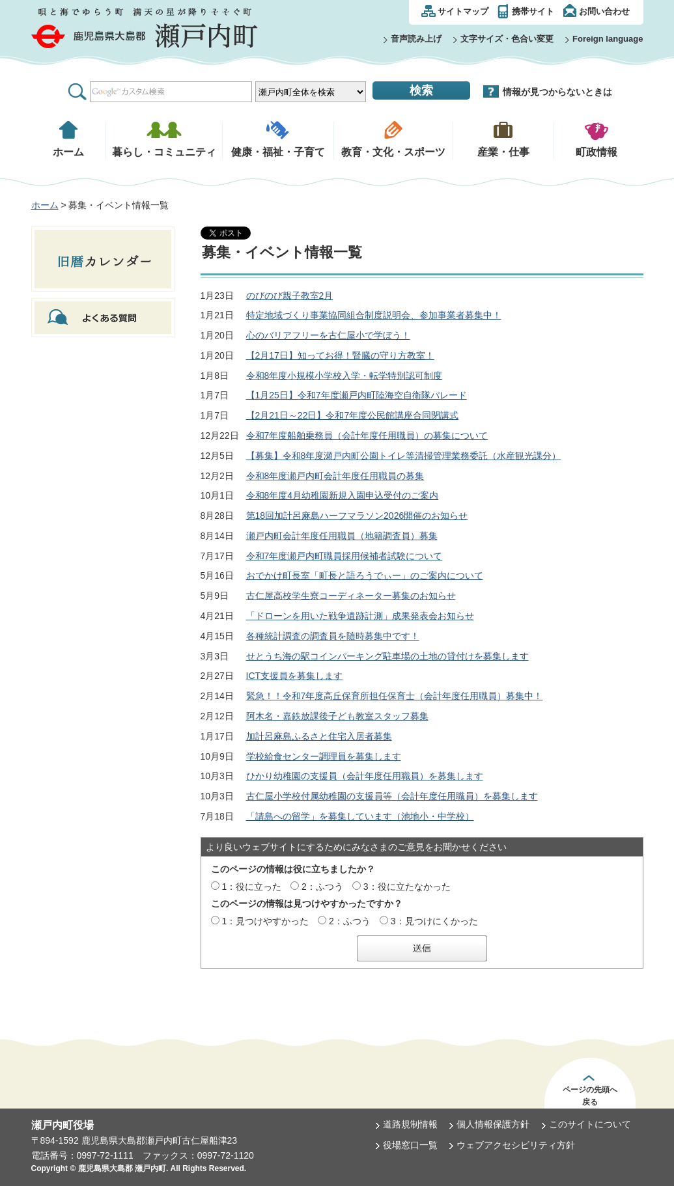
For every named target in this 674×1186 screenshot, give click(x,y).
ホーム (45, 205)
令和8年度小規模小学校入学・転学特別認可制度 (344, 375)
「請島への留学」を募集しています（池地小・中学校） (360, 816)
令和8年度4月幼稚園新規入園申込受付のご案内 (342, 495)
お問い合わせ (604, 11)
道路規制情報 (410, 1124)
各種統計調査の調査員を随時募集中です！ (332, 636)
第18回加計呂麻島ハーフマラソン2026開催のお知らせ (357, 515)
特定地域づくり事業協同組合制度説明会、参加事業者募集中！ (373, 315)
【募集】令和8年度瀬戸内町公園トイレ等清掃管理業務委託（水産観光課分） (403, 455)
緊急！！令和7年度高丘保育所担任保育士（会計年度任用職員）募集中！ (394, 696)
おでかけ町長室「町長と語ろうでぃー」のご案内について (364, 575)
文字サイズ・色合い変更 (507, 39)
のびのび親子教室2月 (289, 295)
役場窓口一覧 (410, 1145)
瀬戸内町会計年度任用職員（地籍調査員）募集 (342, 536)
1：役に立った (251, 886)
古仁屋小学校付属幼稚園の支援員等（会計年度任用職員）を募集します (392, 796)
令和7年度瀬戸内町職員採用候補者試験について (344, 556)
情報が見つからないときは (557, 92)
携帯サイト (533, 11)
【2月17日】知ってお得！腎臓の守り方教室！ (340, 355)
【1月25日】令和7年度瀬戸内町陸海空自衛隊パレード (356, 395)
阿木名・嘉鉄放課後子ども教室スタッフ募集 (337, 716)
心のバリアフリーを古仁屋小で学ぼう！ (328, 335)
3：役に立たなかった (407, 886)
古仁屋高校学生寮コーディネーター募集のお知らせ (351, 595)
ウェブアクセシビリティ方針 (515, 1145)
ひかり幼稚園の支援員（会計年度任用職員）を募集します (364, 776)
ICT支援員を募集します (294, 675)
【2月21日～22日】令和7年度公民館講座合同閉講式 (352, 415)
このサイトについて (590, 1124)
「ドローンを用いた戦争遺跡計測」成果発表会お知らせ (360, 616)
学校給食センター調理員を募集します (323, 756)
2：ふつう (322, 886)
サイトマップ (463, 11)
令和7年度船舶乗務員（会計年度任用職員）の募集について (367, 435)
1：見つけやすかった (265, 921)
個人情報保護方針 (492, 1124)
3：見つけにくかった (434, 921)
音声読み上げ (416, 39)
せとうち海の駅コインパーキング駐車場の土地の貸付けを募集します (387, 656)
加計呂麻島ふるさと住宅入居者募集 (319, 736)
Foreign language (607, 39)
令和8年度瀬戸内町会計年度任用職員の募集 (335, 476)
